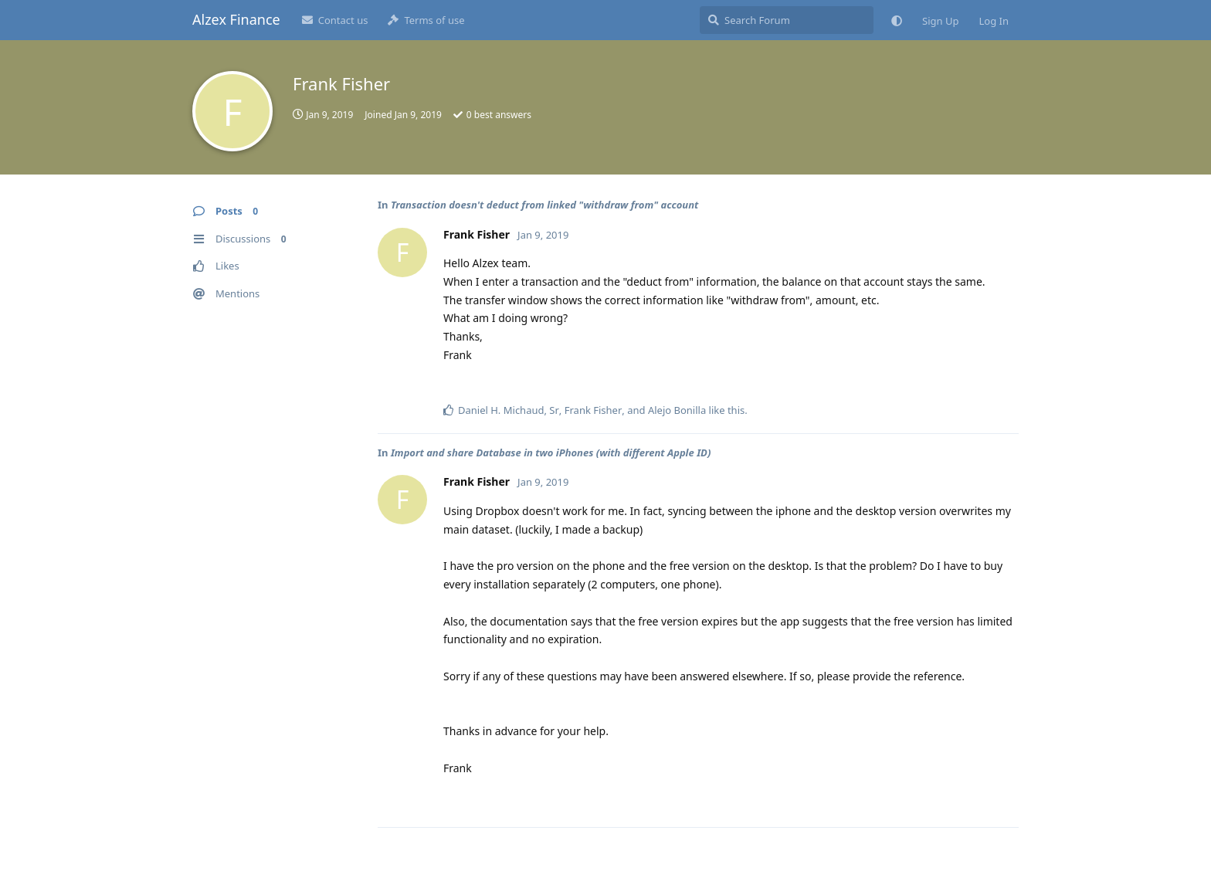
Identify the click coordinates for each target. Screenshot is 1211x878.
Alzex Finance (236, 19)
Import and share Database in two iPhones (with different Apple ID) (551, 452)
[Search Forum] (786, 20)
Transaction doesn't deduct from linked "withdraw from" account (544, 205)
